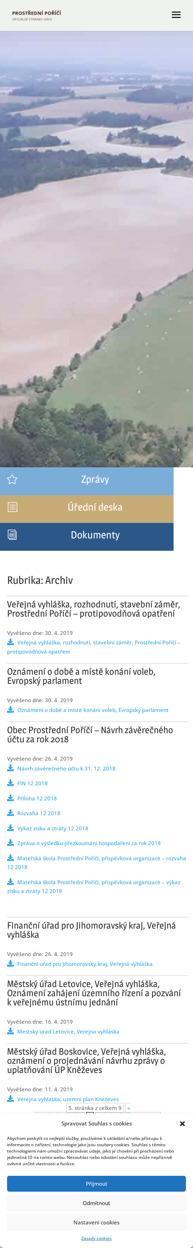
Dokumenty (95, 535)
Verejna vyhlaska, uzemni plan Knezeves (68, 1099)
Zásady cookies (96, 1238)
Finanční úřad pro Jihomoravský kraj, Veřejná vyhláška (85, 963)
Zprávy (95, 479)
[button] (182, 1123)
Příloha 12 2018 (37, 798)
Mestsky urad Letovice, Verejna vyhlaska (68, 1031)
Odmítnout (96, 1202)
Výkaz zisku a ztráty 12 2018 (52, 828)
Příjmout (96, 1183)
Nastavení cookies (96, 1222)
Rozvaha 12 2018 (38, 813)
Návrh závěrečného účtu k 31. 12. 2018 (66, 768)
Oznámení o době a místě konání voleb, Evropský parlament (93, 709)
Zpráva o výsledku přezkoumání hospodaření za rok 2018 (89, 843)
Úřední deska (95, 507)
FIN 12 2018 (32, 783)
